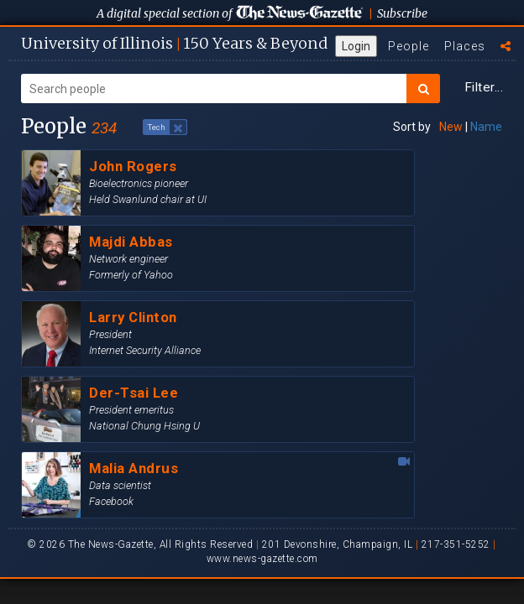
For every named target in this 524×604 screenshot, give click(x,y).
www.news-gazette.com (262, 559)
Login (356, 46)
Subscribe (402, 13)
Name (486, 126)
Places (464, 46)
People (408, 46)
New (451, 126)
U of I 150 (174, 43)
